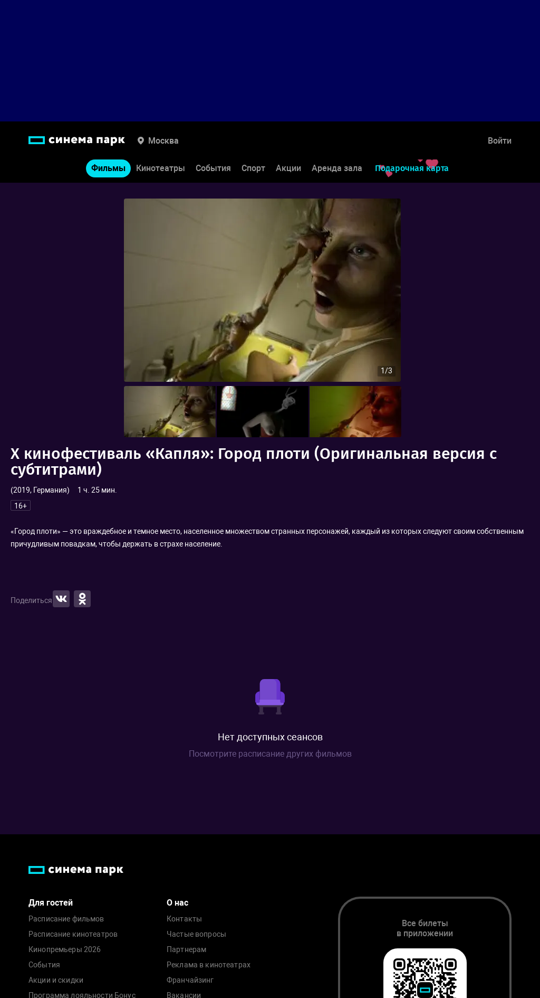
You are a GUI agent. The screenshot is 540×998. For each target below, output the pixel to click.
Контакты (184, 919)
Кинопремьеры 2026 (64, 950)
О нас (177, 903)
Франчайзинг (190, 980)
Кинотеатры (160, 168)
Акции (288, 168)
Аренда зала (337, 168)
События (213, 168)
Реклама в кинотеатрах (208, 965)
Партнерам (186, 950)
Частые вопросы (196, 934)
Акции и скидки (55, 980)
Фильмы (108, 168)
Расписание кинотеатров (73, 934)
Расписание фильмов (66, 919)
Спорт (253, 168)
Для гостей (50, 903)
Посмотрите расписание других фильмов (270, 754)
